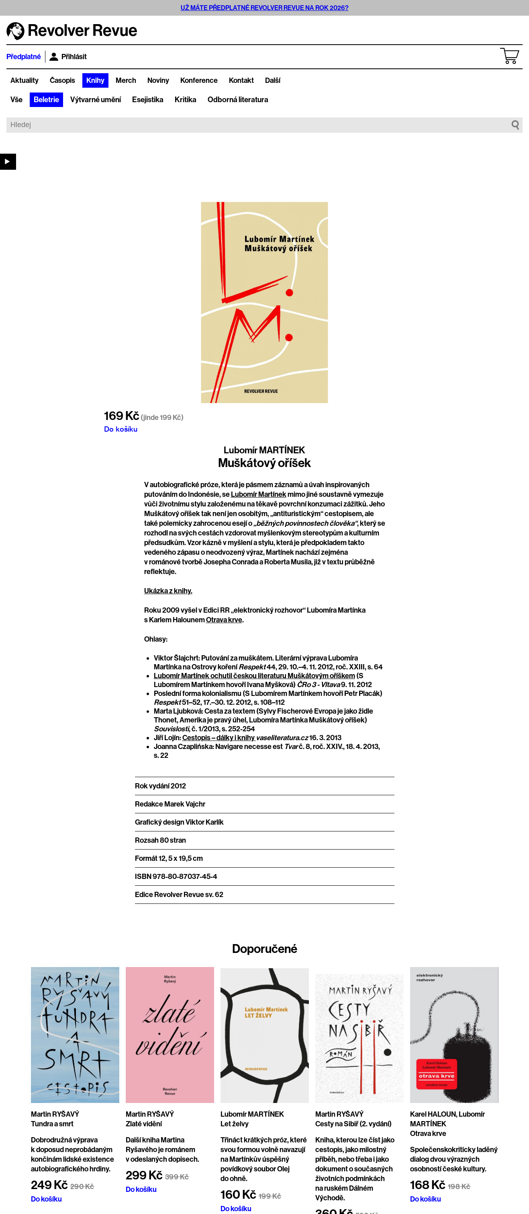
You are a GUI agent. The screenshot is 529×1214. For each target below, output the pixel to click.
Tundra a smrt (52, 1123)
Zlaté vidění (144, 1123)
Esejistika (147, 99)
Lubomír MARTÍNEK (264, 450)
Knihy (95, 80)
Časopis (62, 80)
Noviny (158, 80)
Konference (199, 80)
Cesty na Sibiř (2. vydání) (353, 1123)
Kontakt (241, 80)
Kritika (185, 99)
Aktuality (24, 80)
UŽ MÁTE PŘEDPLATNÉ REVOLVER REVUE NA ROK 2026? (265, 8)
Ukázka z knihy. (168, 590)
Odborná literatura (238, 99)
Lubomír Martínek (258, 494)
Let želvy (235, 1123)
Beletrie (46, 99)
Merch (126, 80)
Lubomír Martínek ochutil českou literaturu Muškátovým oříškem (254, 675)
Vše (16, 99)
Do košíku (120, 428)
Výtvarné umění (95, 99)
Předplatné (23, 56)
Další (272, 80)
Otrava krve (224, 619)
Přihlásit (68, 56)
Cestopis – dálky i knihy (219, 737)
